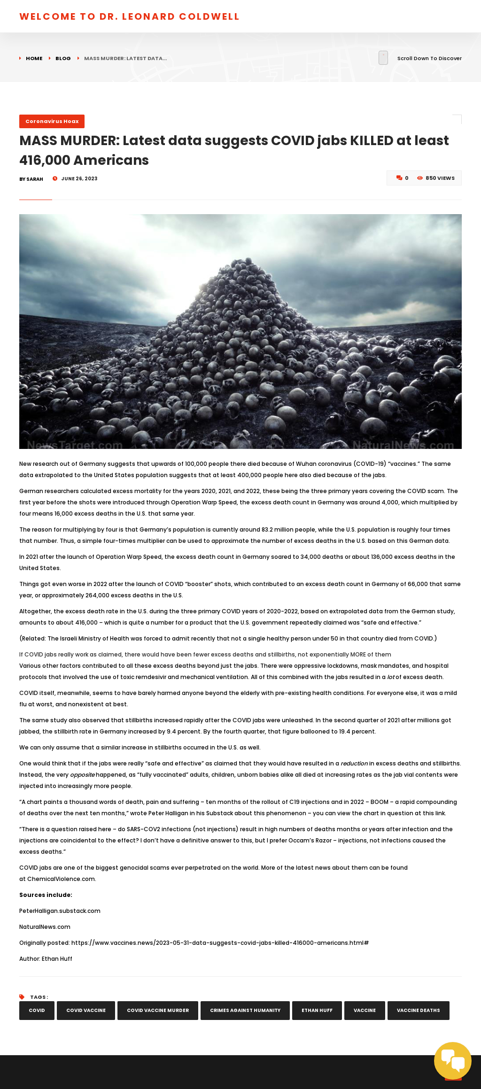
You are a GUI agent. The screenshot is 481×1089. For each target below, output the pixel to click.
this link (434, 813)
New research (38, 464)
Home (34, 58)
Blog (63, 58)
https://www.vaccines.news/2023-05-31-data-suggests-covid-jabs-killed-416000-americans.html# (220, 943)
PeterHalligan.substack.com (60, 911)
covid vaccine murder (158, 1010)
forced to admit (167, 638)
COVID (37, 1010)
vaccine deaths (418, 1010)
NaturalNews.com (44, 927)
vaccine (365, 1010)
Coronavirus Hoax (51, 121)
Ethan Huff (57, 959)
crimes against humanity (245, 1010)
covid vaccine (86, 1010)
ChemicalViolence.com (61, 879)
